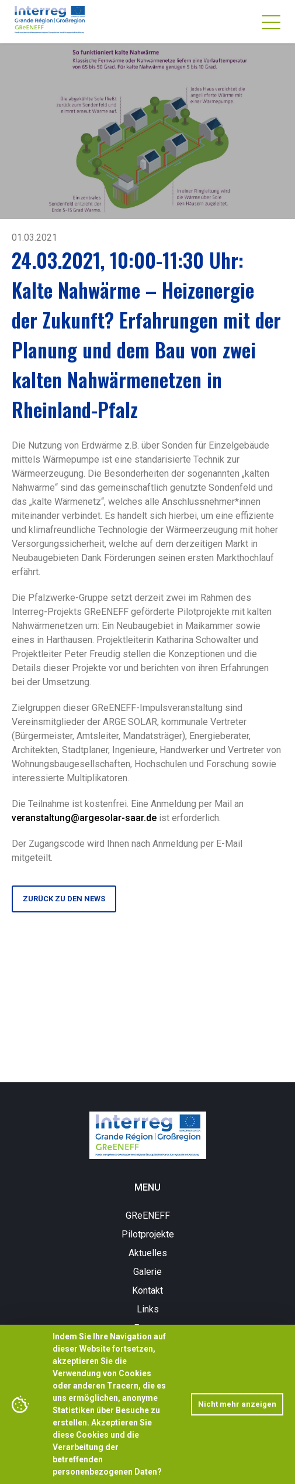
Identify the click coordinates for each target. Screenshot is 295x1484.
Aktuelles (148, 1253)
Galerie (147, 1271)
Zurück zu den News (64, 898)
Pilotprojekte (148, 1234)
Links (148, 1309)
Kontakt (147, 1290)
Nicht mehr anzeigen (237, 1404)
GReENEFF (148, 1215)
